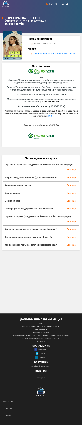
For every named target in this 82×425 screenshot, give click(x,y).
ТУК (50, 116)
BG (47, 4)
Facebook (40, 349)
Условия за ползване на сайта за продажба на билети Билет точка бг (41, 335)
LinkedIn (40, 357)
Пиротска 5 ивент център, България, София (54, 53)
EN (52, 4)
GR (56, 4)
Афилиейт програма (41, 332)
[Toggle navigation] (76, 3)
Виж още (71, 169)
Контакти (41, 341)
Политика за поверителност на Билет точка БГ (41, 338)
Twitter (40, 353)
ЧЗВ (40, 323)
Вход (41, 375)
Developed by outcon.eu (40, 366)
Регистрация (41, 378)
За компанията (41, 329)
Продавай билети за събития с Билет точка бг (40, 326)
